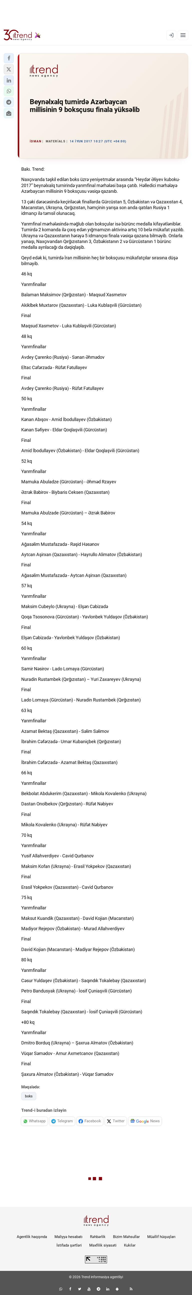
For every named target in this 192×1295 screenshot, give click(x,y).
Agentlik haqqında (32, 1236)
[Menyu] (183, 35)
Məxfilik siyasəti (102, 1245)
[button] (9, 58)
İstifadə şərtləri (69, 1245)
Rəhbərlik (98, 1236)
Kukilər (130, 1245)
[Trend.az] (22, 35)
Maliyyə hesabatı (68, 1236)
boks (28, 1096)
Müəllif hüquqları (161, 1236)
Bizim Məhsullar (126, 1236)
